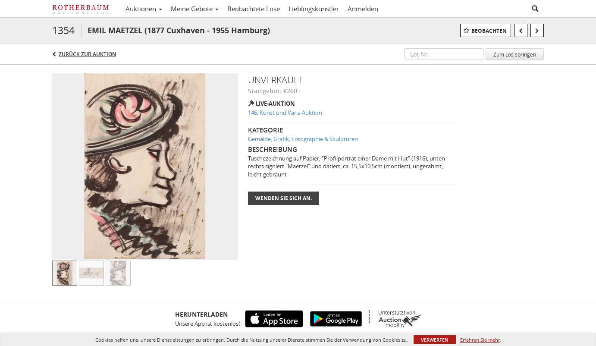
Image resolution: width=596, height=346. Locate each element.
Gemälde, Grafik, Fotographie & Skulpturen (303, 139)
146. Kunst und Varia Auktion (285, 112)
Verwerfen (435, 340)
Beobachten (489, 31)
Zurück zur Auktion (87, 54)
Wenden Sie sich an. (283, 198)
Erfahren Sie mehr (480, 340)
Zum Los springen (514, 54)
